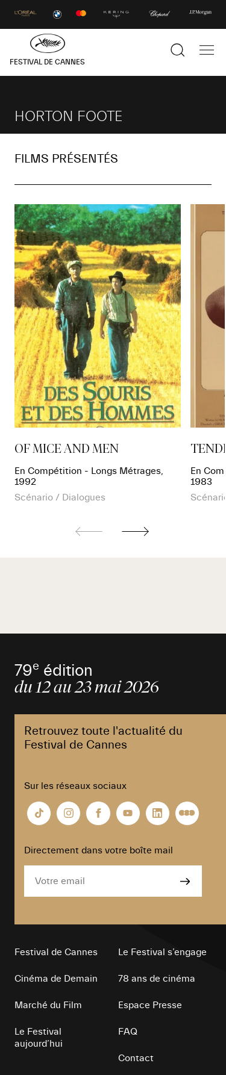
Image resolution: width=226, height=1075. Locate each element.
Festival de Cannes (56, 952)
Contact (136, 1058)
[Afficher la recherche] (177, 50)
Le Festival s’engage (162, 952)
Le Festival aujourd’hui (38, 1037)
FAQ (127, 1031)
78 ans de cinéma (156, 978)
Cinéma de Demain (56, 978)
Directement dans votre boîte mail (98, 850)
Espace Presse (150, 1005)
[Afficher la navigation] (206, 50)
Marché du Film (48, 1005)
